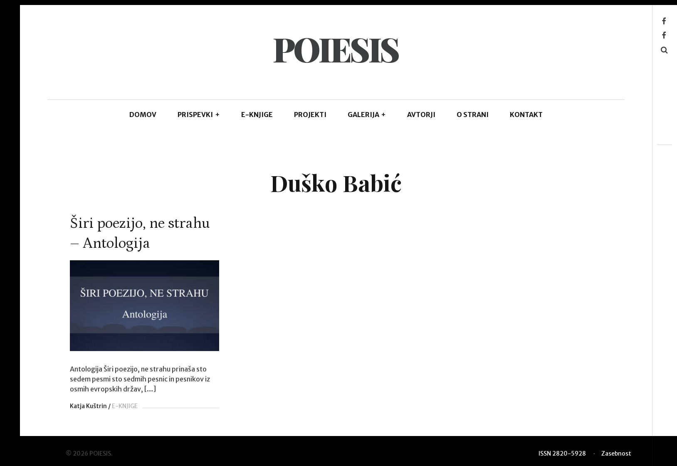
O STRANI (473, 114)
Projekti (310, 114)
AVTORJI (421, 114)
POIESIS (335, 48)
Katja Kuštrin (88, 406)
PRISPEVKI (199, 114)
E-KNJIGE (257, 114)
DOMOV (142, 114)
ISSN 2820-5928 (562, 453)
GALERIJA (367, 114)
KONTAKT (526, 114)
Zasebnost (616, 453)
